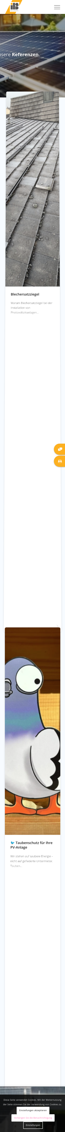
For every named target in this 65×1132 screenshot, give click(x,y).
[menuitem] (55, 7)
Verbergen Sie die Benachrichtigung (33, 1117)
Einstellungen (33, 1125)
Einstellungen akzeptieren (33, 1110)
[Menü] (55, 7)
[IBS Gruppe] (27, 7)
